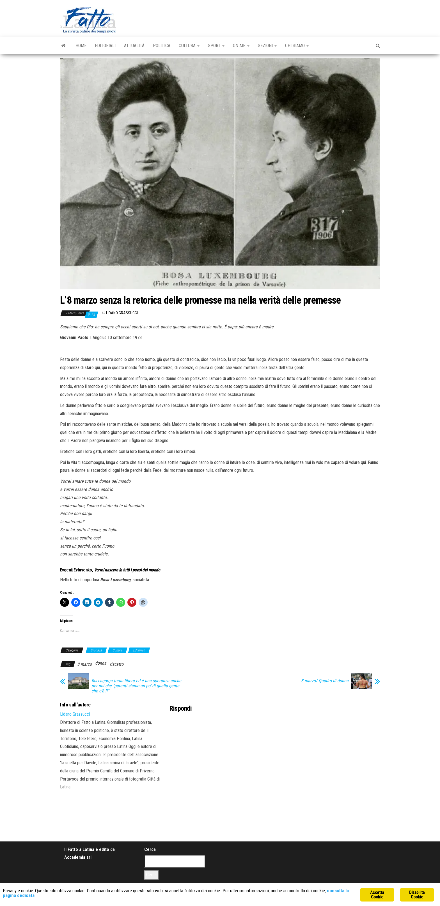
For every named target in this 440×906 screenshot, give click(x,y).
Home (80, 45)
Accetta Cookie (377, 895)
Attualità (134, 45)
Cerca (150, 849)
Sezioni (267, 45)
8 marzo (84, 664)
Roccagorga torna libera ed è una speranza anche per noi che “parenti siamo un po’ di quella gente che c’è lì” (136, 686)
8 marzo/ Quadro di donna (325, 680)
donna (100, 663)
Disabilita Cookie (417, 895)
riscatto (116, 664)
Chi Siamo (297, 45)
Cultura (189, 45)
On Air (241, 45)
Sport (216, 45)
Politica (161, 45)
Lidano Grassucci (122, 313)
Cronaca (96, 650)
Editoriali (105, 45)
